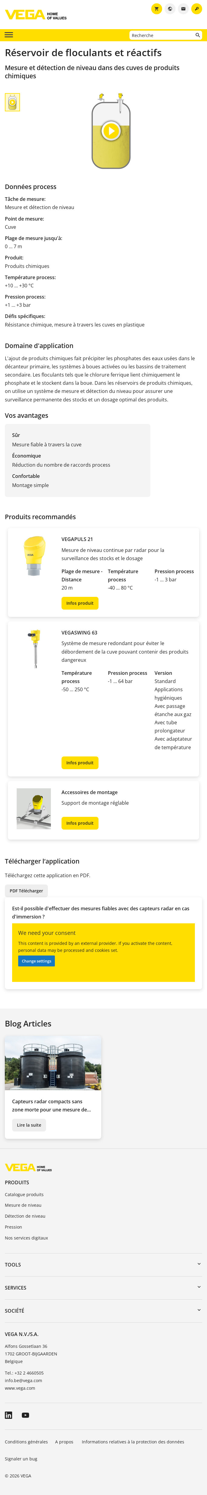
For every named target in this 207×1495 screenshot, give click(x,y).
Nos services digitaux (26, 1238)
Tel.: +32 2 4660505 (24, 1373)
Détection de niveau (25, 1216)
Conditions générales (26, 1442)
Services (15, 1287)
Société (14, 1310)
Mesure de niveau (23, 1205)
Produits (17, 1182)
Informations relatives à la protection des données (133, 1442)
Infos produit (80, 603)
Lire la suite (29, 1125)
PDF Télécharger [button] (26, 891)
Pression (13, 1227)
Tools (13, 1264)
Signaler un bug (21, 1459)
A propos (65, 1442)
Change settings (36, 961)
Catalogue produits (24, 1194)
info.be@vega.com (23, 1380)
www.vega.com (20, 1388)
